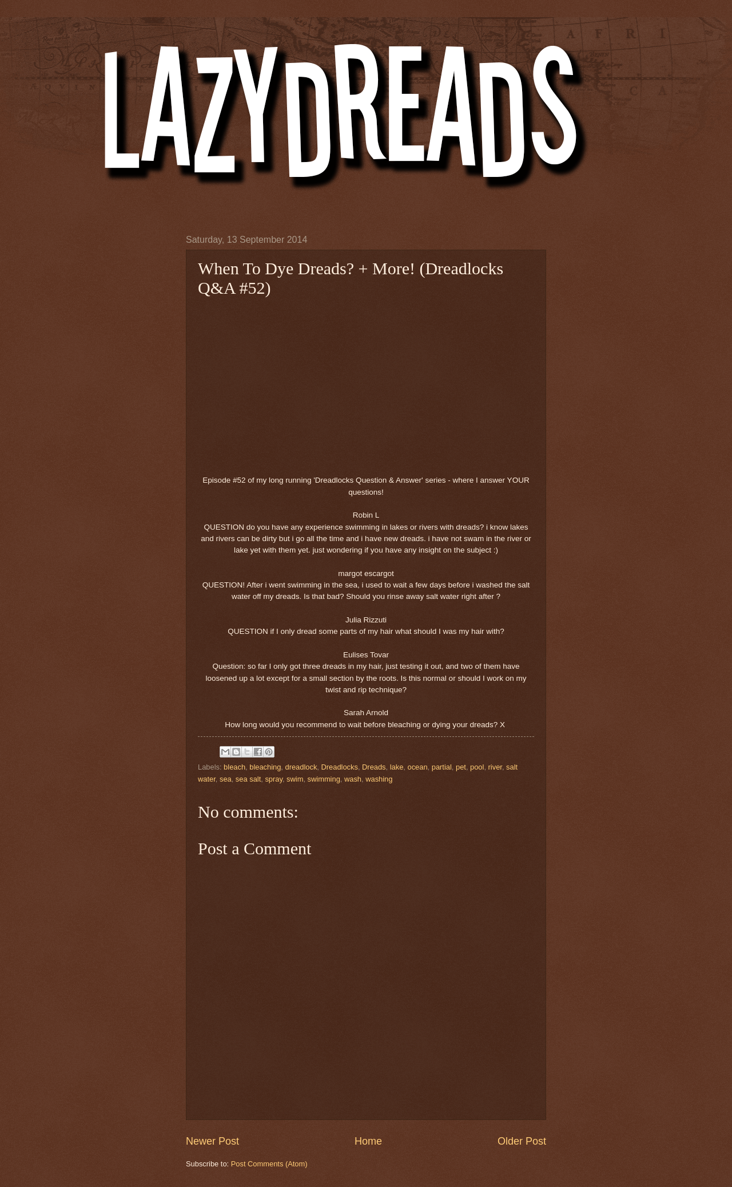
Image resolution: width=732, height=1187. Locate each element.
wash (352, 779)
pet (461, 767)
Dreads (374, 767)
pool (477, 767)
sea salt (248, 779)
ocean (418, 767)
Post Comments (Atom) (269, 1164)
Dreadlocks (339, 767)
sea (226, 779)
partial (442, 767)
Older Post (522, 1141)
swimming (324, 779)
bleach (234, 767)
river (495, 767)
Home (368, 1141)
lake (397, 767)
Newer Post (212, 1141)
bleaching (265, 767)
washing (378, 779)
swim (295, 779)
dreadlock (301, 767)
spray (274, 779)
